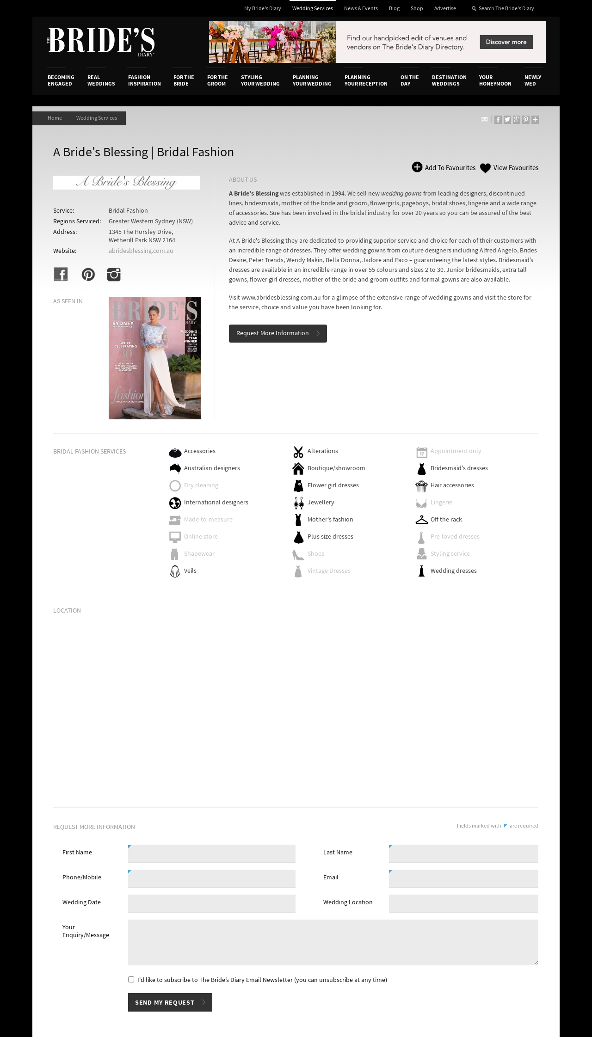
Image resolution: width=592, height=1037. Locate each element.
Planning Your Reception (366, 80)
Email (331, 877)
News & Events (361, 8)
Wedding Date (81, 902)
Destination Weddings (449, 80)
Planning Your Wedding (312, 80)
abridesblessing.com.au (141, 251)
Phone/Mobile (81, 877)
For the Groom (217, 80)
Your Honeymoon (495, 80)
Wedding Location (348, 902)
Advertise (445, 8)
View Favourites (515, 168)
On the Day (410, 80)
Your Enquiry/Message (85, 931)
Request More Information (272, 333)
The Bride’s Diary (101, 42)
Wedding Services (312, 8)
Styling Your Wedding (260, 80)
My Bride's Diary (262, 8)
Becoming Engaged (61, 80)
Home (55, 118)
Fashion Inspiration (144, 80)
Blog (394, 8)
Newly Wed (532, 80)
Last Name (337, 852)
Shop (417, 8)
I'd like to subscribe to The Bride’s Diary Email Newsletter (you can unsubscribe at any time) (262, 980)
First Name (77, 852)
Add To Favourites (449, 168)
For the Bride (183, 80)
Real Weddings (101, 80)
